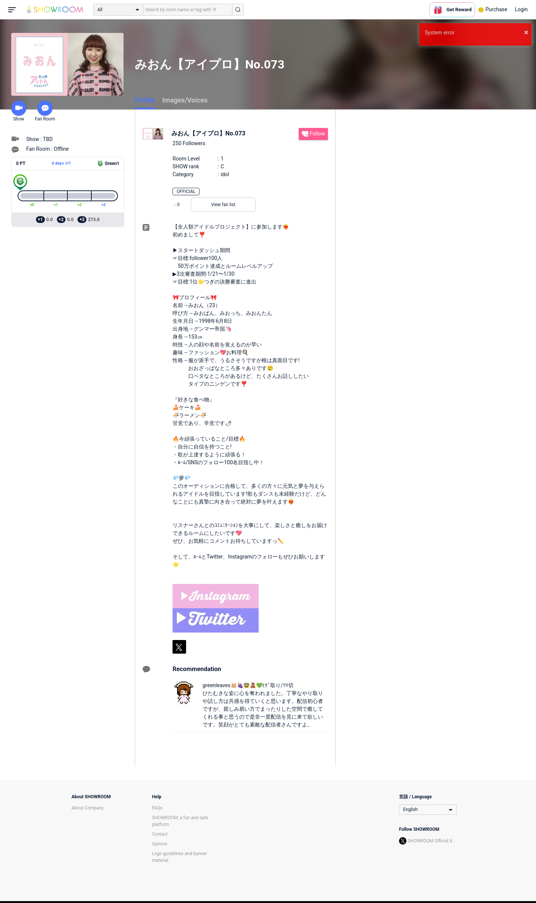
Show (18, 111)
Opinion (159, 844)
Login (521, 9)
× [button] (526, 32)
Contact (160, 834)
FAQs (157, 808)
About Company (87, 808)
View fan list (223, 204)
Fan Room (45, 111)
